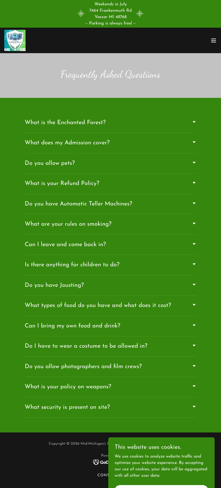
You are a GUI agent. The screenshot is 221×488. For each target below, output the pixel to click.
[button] (213, 40)
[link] (15, 40)
